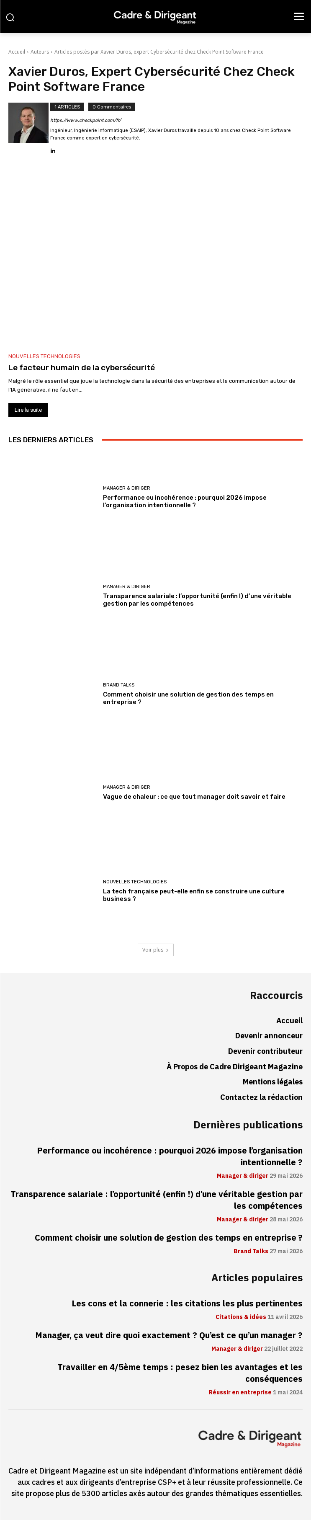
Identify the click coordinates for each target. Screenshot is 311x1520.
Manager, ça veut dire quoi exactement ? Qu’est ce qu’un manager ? (169, 1335)
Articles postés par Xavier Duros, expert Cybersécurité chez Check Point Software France (159, 51)
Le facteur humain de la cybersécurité (81, 367)
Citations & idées (241, 1317)
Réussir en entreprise (240, 1392)
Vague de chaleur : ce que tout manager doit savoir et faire (194, 796)
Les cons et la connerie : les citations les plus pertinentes (187, 1303)
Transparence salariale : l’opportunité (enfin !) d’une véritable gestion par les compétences (156, 1200)
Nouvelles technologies (44, 356)
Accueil (16, 51)
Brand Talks (118, 685)
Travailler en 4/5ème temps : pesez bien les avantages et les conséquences (180, 1373)
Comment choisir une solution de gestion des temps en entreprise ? (169, 1237)
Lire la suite (28, 410)
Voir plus (155, 949)
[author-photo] (29, 129)
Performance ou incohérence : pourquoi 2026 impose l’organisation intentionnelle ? (185, 501)
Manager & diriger (126, 488)
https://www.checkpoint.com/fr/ (85, 120)
